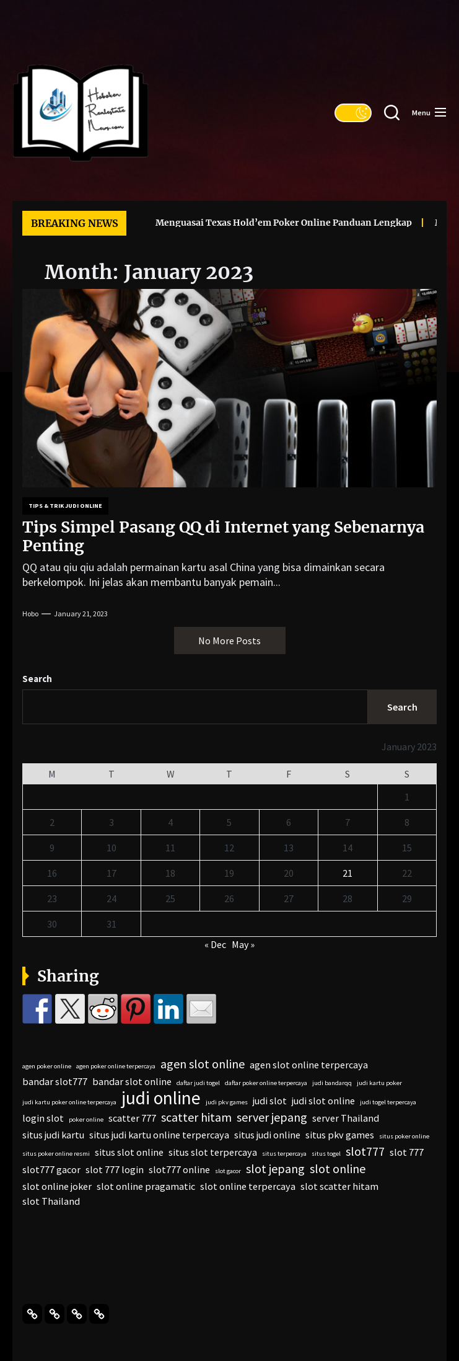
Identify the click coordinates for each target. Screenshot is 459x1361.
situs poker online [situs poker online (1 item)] (404, 1136)
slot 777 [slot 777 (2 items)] (407, 1152)
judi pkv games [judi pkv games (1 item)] (227, 1102)
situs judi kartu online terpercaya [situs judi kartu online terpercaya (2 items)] (159, 1134)
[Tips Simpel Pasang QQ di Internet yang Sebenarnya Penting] (229, 388)
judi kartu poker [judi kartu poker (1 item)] (379, 1083)
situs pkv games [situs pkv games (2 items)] (339, 1134)
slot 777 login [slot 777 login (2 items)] (114, 1169)
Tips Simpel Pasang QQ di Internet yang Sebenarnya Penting (223, 536)
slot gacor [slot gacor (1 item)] (228, 1171)
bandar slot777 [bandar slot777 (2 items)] (54, 1081)
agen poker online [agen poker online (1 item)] (46, 1066)
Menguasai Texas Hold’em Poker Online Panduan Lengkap (267, 222)
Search (37, 679)
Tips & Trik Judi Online (65, 506)
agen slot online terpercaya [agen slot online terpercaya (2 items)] (309, 1064)
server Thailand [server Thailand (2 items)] (345, 1118)
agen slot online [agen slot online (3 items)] (202, 1064)
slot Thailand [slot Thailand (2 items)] (51, 1201)
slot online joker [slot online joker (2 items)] (57, 1186)
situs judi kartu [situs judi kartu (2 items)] (53, 1134)
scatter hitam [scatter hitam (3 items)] (196, 1117)
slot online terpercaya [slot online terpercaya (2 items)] (247, 1186)
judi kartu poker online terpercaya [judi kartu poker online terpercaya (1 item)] (69, 1102)
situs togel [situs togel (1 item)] (326, 1154)
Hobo (30, 613)
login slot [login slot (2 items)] (43, 1118)
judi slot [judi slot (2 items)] (270, 1100)
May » (243, 944)
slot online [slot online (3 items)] (337, 1168)
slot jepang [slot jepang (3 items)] (275, 1168)
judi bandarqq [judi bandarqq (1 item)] (332, 1083)
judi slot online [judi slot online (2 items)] (323, 1100)
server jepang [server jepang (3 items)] (272, 1117)
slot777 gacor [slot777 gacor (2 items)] (51, 1169)
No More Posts (229, 640)
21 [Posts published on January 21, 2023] (347, 873)
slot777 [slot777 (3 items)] (365, 1151)
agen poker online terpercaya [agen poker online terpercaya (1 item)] (115, 1066)
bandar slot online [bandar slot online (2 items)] (132, 1081)
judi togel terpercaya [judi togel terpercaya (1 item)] (388, 1102)
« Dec (215, 944)
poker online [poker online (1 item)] (86, 1119)
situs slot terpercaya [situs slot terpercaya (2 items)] (212, 1152)
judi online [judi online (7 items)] (161, 1098)
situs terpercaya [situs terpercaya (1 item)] (284, 1154)
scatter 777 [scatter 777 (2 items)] (132, 1118)
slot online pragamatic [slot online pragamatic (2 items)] (146, 1186)
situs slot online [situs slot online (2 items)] (129, 1152)
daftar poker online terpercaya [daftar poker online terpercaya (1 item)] (266, 1083)
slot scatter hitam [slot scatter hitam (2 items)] (339, 1186)
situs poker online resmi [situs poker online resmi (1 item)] (56, 1154)
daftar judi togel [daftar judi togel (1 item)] (198, 1083)
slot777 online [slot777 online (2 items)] (179, 1169)
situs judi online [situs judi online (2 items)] (267, 1134)
